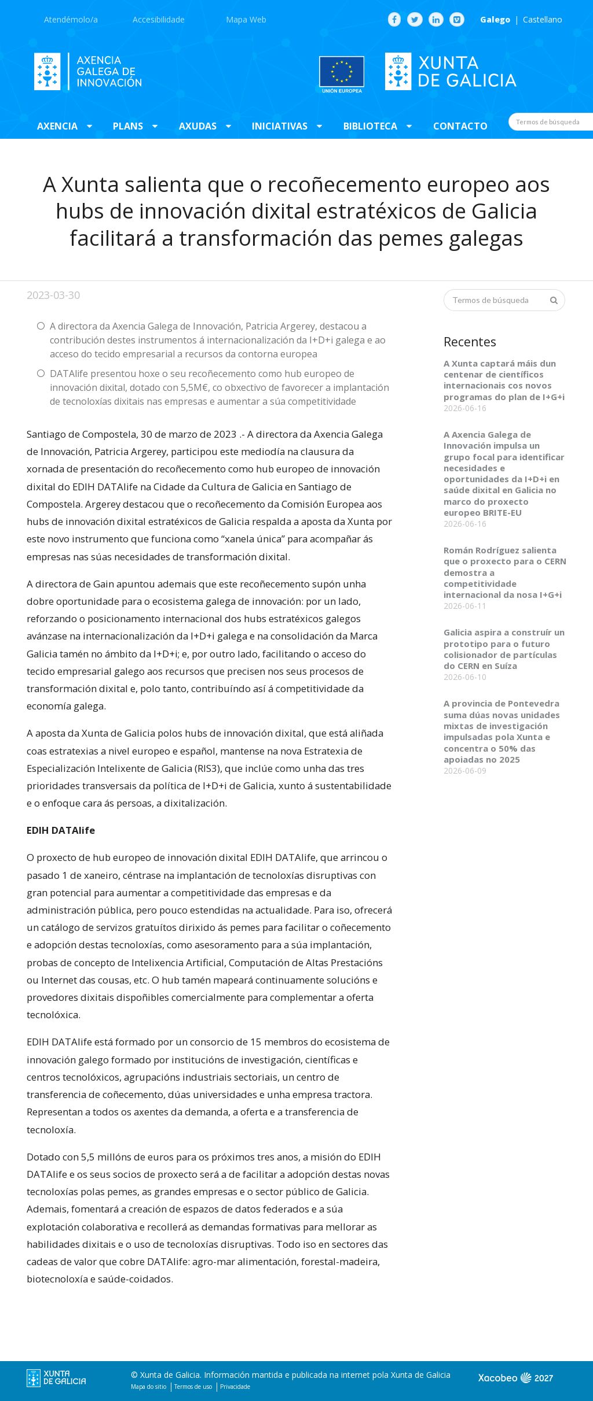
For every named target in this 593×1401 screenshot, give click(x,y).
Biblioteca (370, 126)
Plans (128, 126)
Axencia (57, 126)
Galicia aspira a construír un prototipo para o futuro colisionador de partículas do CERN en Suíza (504, 648)
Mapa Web (246, 19)
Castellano (542, 20)
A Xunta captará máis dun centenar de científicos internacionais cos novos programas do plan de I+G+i (504, 379)
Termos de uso (193, 1386)
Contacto (460, 126)
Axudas (198, 126)
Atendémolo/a (71, 19)
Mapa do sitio (148, 1386)
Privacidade (235, 1386)
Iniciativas (280, 126)
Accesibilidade (159, 19)
